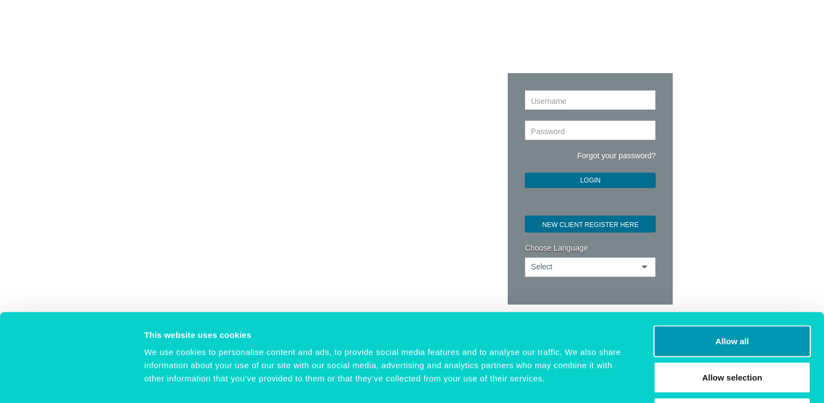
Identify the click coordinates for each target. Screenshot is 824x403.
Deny (732, 330)
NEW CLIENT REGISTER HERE (590, 225)
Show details (577, 381)
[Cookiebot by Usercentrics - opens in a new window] (71, 381)
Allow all (732, 258)
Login (590, 180)
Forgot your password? (616, 155)
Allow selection (732, 295)
